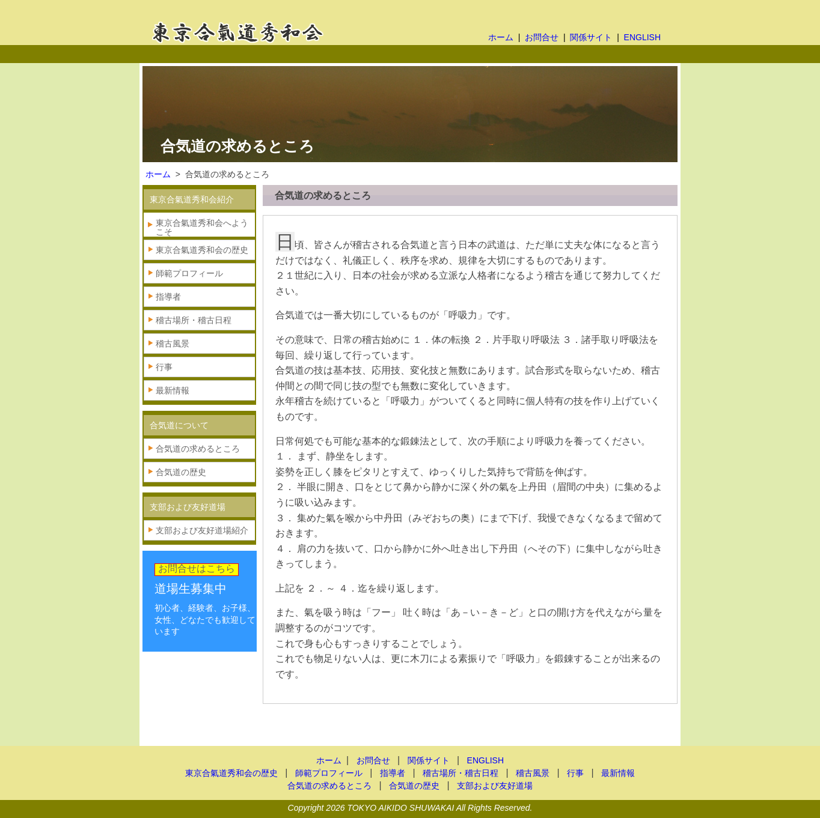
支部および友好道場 (495, 785)
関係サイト (591, 37)
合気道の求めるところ (198, 448)
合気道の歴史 (181, 472)
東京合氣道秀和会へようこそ (202, 227)
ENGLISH (642, 37)
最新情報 (172, 390)
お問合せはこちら (196, 568)
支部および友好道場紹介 (202, 530)
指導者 (168, 296)
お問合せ (541, 37)
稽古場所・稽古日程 (193, 320)
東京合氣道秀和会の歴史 (202, 250)
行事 (164, 367)
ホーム (500, 37)
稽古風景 (172, 343)
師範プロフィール (189, 273)
